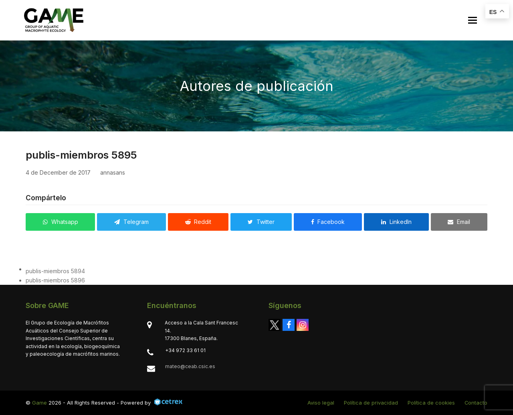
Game (39, 402)
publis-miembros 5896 (55, 280)
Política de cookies (431, 402)
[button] (472, 20)
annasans (112, 172)
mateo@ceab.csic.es (190, 366)
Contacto (476, 402)
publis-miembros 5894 (55, 271)
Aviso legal (320, 402)
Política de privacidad (371, 402)
